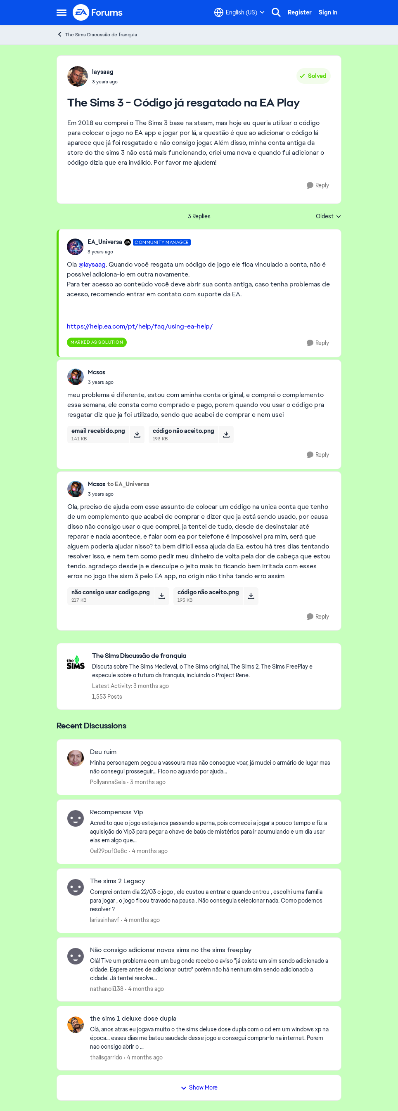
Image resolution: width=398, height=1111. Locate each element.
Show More (199, 1087)
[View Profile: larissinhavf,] (75, 887)
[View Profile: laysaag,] (77, 76)
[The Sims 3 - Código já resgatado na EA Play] (139, 251)
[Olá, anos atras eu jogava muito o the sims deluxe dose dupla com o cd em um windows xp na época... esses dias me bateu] (210, 1038)
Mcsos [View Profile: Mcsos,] (96, 372)
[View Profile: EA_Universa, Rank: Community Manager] (75, 247)
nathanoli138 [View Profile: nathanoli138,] (106, 988)
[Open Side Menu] (61, 12)
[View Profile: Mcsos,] (75, 377)
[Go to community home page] (98, 12)
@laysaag (92, 264)
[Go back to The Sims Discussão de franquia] (212, 656)
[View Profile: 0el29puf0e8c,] (75, 818)
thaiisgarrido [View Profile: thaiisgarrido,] (106, 1057)
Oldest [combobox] (328, 217)
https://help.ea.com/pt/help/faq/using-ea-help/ (140, 326)
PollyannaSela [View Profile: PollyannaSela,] (108, 782)
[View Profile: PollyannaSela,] (75, 758)
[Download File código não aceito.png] (226, 434)
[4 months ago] (148, 851)
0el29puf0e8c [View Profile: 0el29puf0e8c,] (108, 851)
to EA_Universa (128, 484)
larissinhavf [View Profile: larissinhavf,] (104, 920)
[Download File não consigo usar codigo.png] (161, 596)
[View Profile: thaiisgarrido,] (75, 1024)
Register (300, 12)
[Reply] (318, 185)
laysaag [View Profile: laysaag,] (103, 72)
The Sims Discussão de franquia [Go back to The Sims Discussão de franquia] (97, 34)
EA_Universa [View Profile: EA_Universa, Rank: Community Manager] (105, 242)
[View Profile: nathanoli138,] (75, 956)
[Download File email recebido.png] (137, 434)
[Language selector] (239, 12)
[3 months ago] (146, 782)
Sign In (328, 12)
